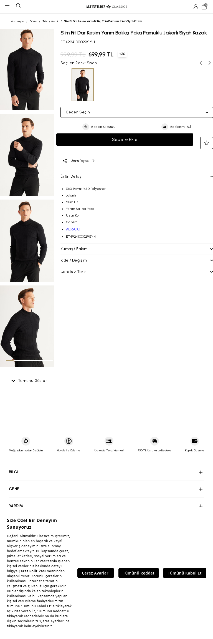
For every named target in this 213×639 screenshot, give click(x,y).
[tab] (10, 360)
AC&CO (73, 229)
